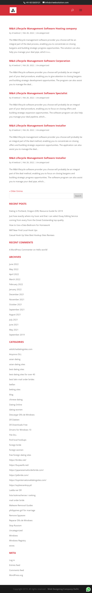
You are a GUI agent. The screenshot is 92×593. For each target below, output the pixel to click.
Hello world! (41, 249)
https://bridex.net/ (17, 460)
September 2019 (17, 334)
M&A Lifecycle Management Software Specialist (38, 93)
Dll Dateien (14, 419)
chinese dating (16, 399)
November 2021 (16, 299)
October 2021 (15, 304)
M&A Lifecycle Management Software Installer (37, 125)
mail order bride (16, 500)
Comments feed (16, 570)
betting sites (14, 389)
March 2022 (14, 279)
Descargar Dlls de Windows (22, 414)
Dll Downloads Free (18, 424)
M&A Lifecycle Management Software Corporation (39, 60)
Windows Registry (17, 540)
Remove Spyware (17, 515)
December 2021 (16, 294)
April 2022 (14, 274)
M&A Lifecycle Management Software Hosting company (43, 28)
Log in (12, 560)
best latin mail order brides (21, 379)
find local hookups (17, 439)
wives (11, 545)
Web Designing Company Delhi (63, 589)
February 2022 (16, 284)
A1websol (16, 33)
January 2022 (15, 289)
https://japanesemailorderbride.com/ (26, 470)
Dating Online (15, 404)
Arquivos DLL (15, 354)
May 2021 (13, 329)
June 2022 (14, 264)
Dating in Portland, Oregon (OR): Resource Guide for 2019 (36, 211)
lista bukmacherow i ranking (22, 495)
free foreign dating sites (20, 455)
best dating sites (16, 369)
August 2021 (15, 314)
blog (11, 394)
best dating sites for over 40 (22, 374)
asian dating (14, 359)
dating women (16, 409)
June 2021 (14, 324)
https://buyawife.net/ (19, 465)
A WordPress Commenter (21, 249)
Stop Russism (15, 525)
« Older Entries (16, 191)
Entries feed (14, 565)
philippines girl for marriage (22, 510)
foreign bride (15, 445)
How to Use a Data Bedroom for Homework (29, 225)
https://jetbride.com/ (19, 475)
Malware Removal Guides (21, 505)
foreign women (16, 450)
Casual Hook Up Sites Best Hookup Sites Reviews (31, 235)
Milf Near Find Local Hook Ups (23, 230)
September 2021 (17, 309)
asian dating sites (17, 364)
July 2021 (13, 319)
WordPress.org (16, 575)
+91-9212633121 (33, 2)
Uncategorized (42, 33)
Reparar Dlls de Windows (21, 520)
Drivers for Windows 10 (20, 429)
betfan (12, 384)
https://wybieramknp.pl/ (20, 485)
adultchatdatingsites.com (20, 349)
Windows (13, 535)
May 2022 (13, 269)
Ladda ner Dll (15, 490)
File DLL (13, 434)
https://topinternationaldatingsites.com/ (27, 480)
